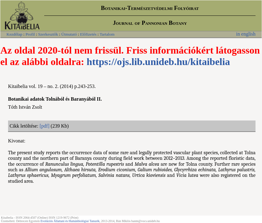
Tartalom (107, 34)
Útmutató (69, 34)
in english (246, 34)
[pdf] (44, 126)
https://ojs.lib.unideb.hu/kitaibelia (158, 61)
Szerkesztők (48, 34)
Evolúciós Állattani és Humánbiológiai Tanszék (70, 221)
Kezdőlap (14, 34)
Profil (30, 34)
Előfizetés (88, 34)
